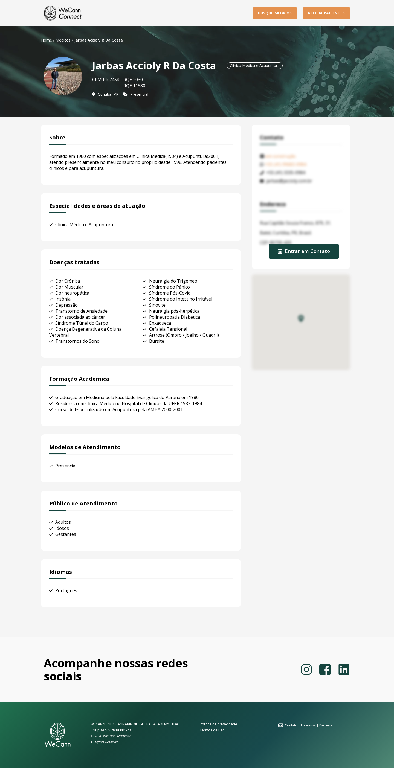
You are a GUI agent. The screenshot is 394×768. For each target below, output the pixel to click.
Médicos (63, 40)
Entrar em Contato (304, 251)
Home (46, 40)
